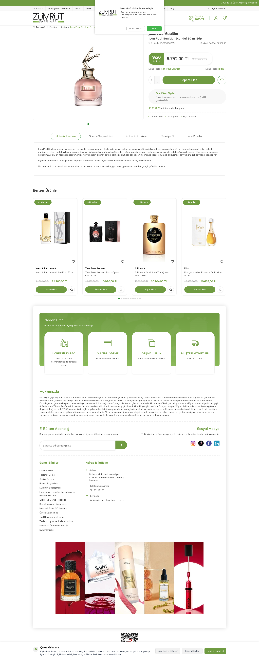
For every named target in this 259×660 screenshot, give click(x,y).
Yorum (137, 136)
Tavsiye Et (172, 116)
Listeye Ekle (155, 116)
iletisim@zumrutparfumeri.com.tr (107, 500)
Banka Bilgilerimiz (48, 483)
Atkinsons (140, 268)
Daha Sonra (135, 28)
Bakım (78, 8)
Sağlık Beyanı (46, 479)
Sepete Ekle (189, 80)
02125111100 (97, 490)
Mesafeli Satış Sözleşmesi (53, 508)
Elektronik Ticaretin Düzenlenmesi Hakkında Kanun (57, 493)
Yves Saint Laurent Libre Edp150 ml (54, 272)
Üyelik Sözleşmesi (48, 512)
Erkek (88, 8)
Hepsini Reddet (192, 650)
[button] (88, 124)
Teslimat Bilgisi (47, 474)
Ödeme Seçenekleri (100, 136)
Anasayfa (39, 27)
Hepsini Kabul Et (215, 650)
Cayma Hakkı (46, 470)
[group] (88, 75)
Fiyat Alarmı (188, 116)
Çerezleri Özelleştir (168, 650)
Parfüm (53, 27)
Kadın (64, 27)
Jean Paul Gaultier (170, 68)
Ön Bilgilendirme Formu (51, 516)
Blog (172, 8)
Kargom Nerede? (216, 8)
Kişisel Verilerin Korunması (53, 504)
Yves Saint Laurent (46, 268)
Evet (154, 28)
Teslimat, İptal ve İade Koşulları (56, 521)
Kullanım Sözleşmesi (50, 487)
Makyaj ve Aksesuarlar (59, 8)
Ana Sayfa (38, 8)
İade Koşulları (195, 136)
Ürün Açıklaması (66, 136)
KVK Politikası (46, 529)
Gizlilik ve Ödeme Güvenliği (53, 525)
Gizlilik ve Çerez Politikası (52, 499)
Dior (186, 268)
